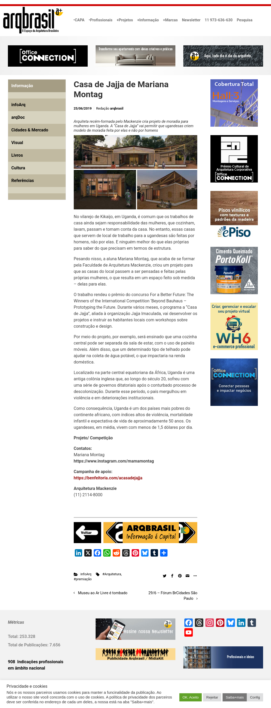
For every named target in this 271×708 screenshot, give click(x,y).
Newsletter (191, 20)
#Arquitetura (111, 574)
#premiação (83, 579)
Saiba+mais (235, 697)
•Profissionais (100, 20)
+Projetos (125, 20)
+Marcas (170, 20)
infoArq (85, 574)
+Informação (148, 20)
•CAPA (79, 20)
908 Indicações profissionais (35, 661)
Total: (13, 636)
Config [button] (255, 697)
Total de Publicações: (29, 644)
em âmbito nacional (26, 668)
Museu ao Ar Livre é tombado (102, 593)
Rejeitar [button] (212, 697)
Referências (22, 180)
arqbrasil (117, 108)
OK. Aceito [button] (191, 697)
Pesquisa (244, 20)
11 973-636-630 (219, 20)
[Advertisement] (41, 264)
